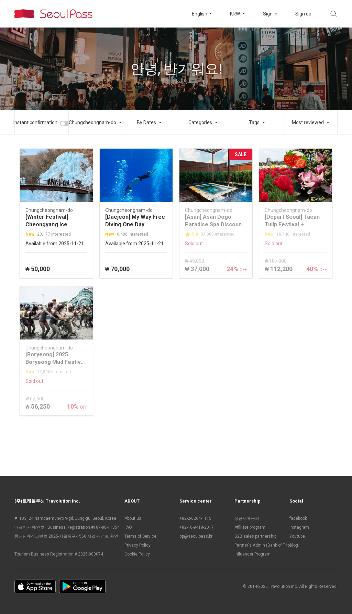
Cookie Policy (137, 554)
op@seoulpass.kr (195, 536)
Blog (293, 545)
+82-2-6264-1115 (195, 518)
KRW (235, 14)
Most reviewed (308, 122)
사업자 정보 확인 (102, 536)
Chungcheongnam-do (92, 122)
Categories (200, 122)
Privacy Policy (137, 545)
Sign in (270, 14)
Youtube (297, 536)
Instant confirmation (35, 122)
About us (132, 518)
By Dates (146, 122)
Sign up (303, 14)
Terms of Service (140, 536)
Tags (254, 122)
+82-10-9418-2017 (196, 527)
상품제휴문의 (246, 518)
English (200, 14)
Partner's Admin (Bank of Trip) (258, 545)
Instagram (299, 527)
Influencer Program (252, 554)
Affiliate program (249, 527)
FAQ (128, 527)
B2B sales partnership (255, 536)
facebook (298, 518)
